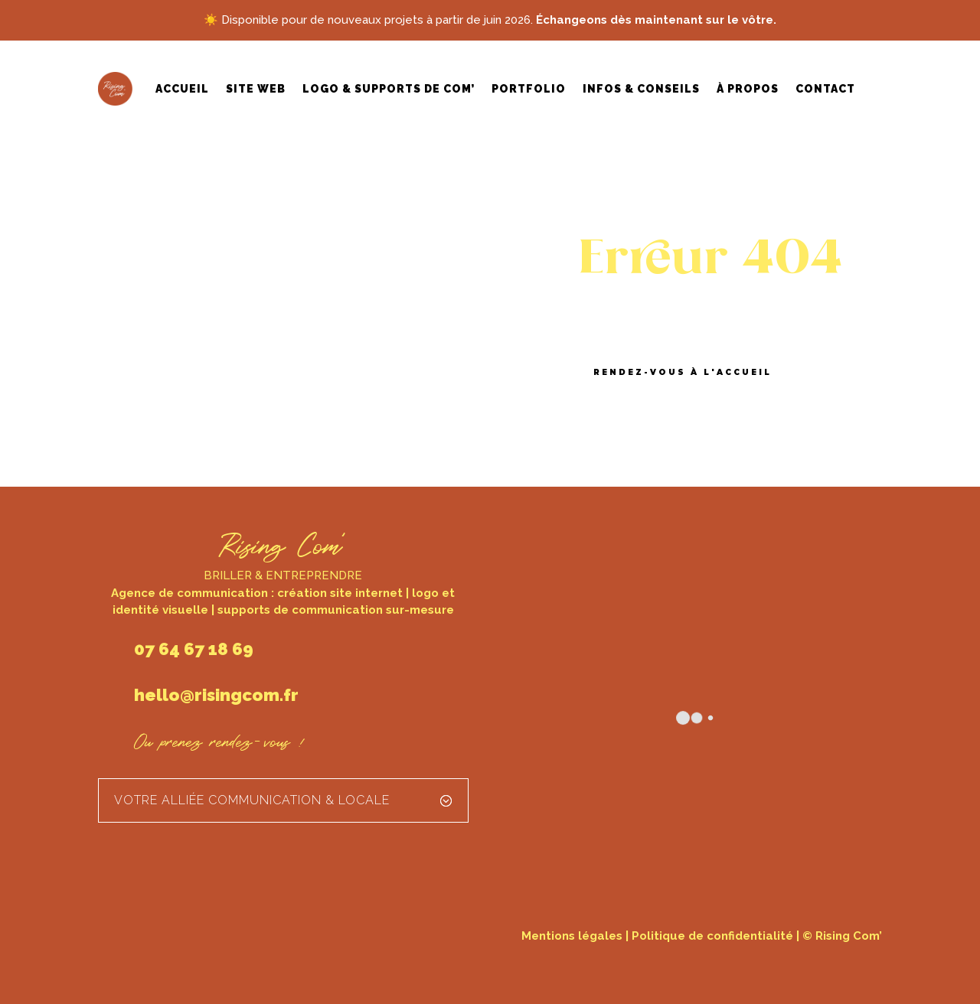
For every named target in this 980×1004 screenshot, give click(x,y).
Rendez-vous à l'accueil (682, 372)
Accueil (182, 89)
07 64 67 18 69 (193, 649)
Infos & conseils (641, 89)
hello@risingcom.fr (216, 695)
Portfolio (529, 89)
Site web (256, 89)
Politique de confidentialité (712, 936)
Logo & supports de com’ (388, 89)
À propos (748, 89)
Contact (825, 89)
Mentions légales (571, 936)
